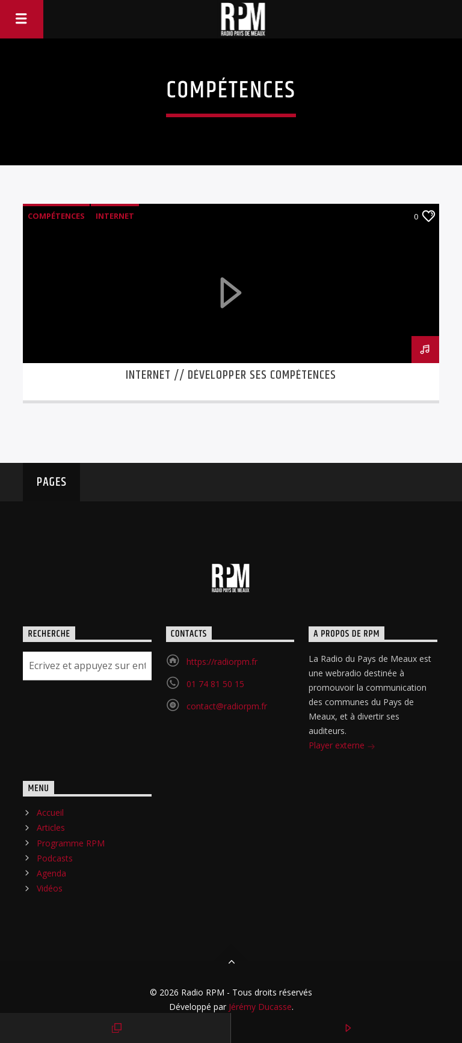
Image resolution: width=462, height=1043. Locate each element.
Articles (51, 827)
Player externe (342, 746)
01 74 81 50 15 (215, 684)
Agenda (51, 873)
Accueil (50, 812)
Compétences (56, 215)
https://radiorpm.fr (221, 661)
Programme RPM (71, 843)
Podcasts (55, 858)
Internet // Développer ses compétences (231, 375)
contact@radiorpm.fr (226, 706)
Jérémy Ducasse (259, 1006)
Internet (115, 215)
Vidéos (50, 888)
